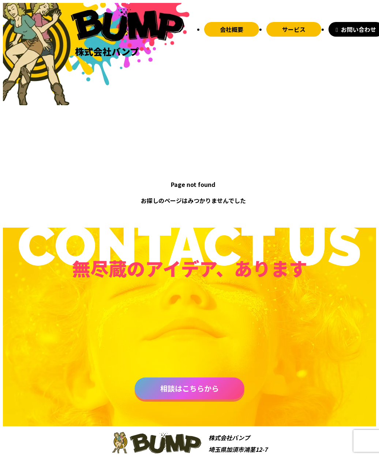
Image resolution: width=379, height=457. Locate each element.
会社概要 (231, 29)
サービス (293, 29)
